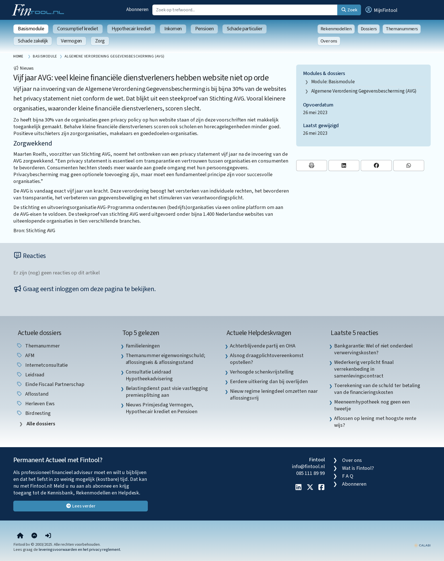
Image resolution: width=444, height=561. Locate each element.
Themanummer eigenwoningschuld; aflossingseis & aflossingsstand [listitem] (165, 359)
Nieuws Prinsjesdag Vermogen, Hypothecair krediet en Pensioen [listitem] (161, 408)
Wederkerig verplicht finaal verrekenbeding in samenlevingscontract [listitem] (364, 369)
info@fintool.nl (308, 466)
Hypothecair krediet (131, 28)
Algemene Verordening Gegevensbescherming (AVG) (364, 91)
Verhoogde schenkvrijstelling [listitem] (262, 372)
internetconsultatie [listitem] (42, 365)
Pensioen (204, 28)
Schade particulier (244, 28)
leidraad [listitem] (30, 374)
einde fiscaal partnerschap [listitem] (50, 384)
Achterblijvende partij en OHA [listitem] (262, 345)
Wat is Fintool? (358, 468)
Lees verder (80, 506)
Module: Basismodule (333, 81)
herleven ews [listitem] (35, 403)
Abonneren (137, 9)
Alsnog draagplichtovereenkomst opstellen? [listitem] (267, 359)
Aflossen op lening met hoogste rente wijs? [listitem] (375, 422)
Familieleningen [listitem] (143, 345)
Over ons (329, 41)
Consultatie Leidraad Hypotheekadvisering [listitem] (149, 375)
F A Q (347, 476)
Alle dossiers (40, 423)
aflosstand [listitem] (32, 394)
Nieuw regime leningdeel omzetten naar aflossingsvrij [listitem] (274, 394)
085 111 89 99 (310, 473)
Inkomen (173, 28)
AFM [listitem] (25, 355)
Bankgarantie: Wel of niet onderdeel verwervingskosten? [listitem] (373, 349)
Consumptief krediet (77, 28)
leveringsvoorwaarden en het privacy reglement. (80, 550)
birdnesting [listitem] (33, 413)
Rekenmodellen (336, 28)
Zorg (100, 40)
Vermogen (71, 40)
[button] (381, 10)
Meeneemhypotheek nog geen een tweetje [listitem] (371, 405)
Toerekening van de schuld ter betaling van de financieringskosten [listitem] (377, 389)
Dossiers (369, 28)
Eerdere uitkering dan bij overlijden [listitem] (269, 381)
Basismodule (31, 28)
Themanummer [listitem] (38, 345)
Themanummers (402, 28)
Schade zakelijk (33, 40)
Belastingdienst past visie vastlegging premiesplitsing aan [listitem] (167, 392)
